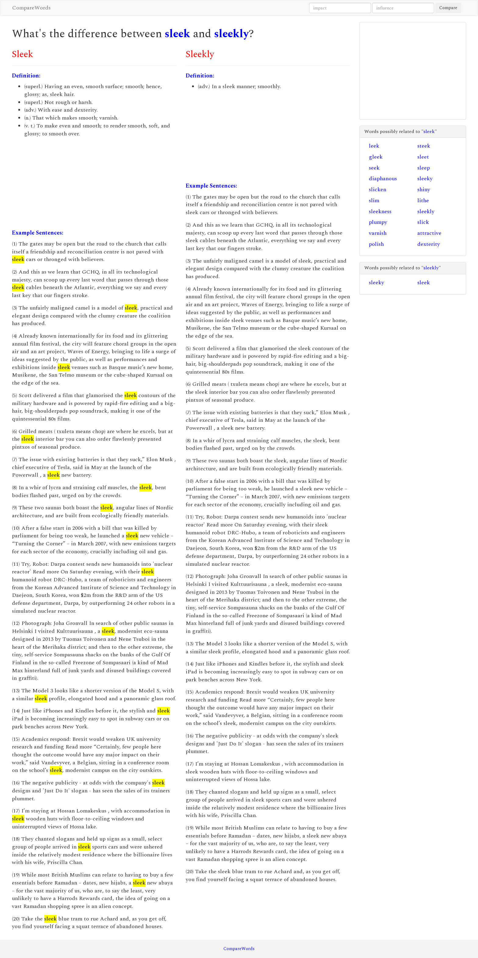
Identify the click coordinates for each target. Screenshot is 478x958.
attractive (429, 233)
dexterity (428, 244)
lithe (423, 200)
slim (374, 200)
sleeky (425, 178)
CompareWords (31, 8)
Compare (448, 8)
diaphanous (383, 178)
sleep (423, 168)
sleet (423, 157)
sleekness (380, 211)
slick (423, 222)
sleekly (231, 34)
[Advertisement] (94, 183)
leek (374, 146)
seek (374, 168)
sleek (177, 34)
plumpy (378, 222)
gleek (376, 157)
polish (376, 244)
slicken (377, 189)
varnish (378, 233)
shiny (423, 189)
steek (423, 146)
